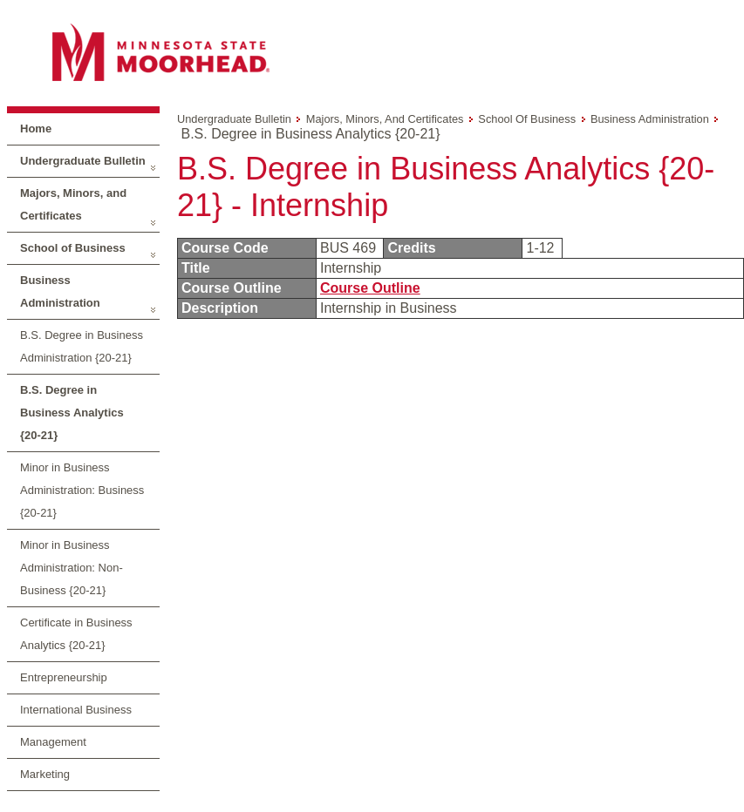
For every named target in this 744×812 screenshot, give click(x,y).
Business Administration (60, 291)
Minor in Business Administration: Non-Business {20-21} (71, 567)
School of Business (73, 247)
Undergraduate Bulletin (83, 160)
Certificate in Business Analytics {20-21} (76, 634)
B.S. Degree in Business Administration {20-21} (81, 346)
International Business (76, 709)
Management (53, 741)
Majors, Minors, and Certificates (73, 204)
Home (35, 128)
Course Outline (370, 288)
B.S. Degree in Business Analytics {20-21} (72, 412)
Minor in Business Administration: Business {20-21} (82, 490)
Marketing (45, 774)
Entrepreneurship (63, 677)
